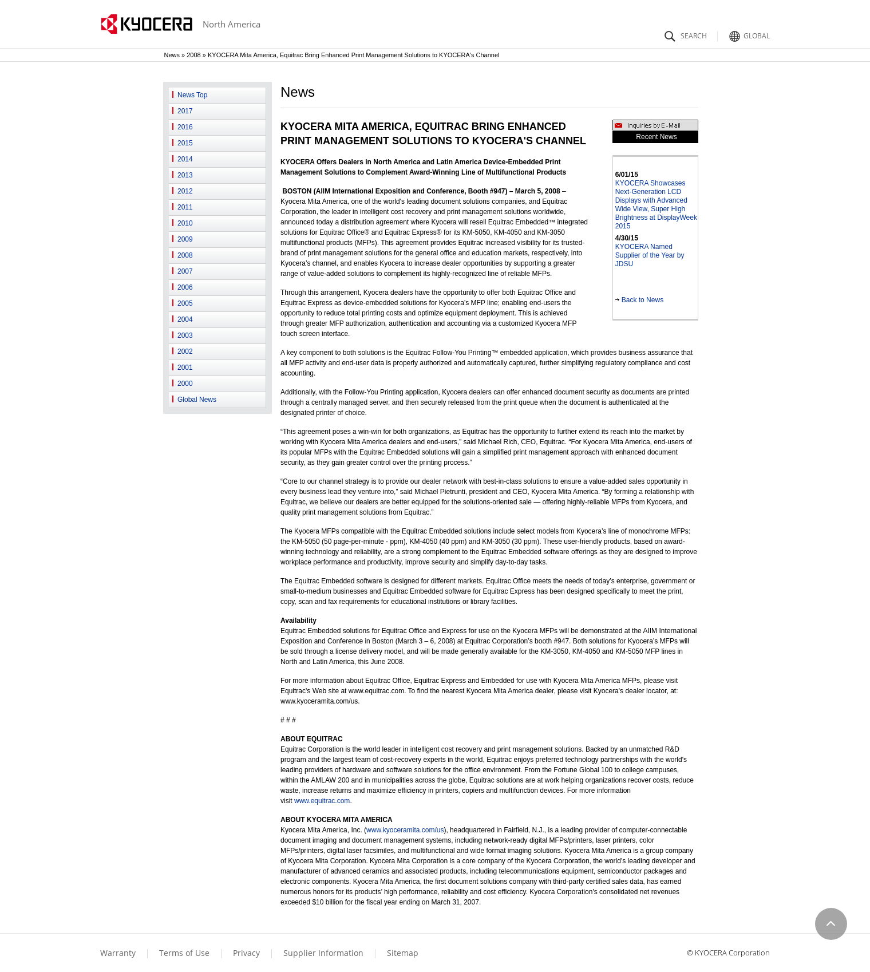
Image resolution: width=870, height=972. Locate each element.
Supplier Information (323, 952)
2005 (185, 303)
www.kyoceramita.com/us (405, 830)
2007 (185, 271)
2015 (185, 143)
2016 (185, 127)
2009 (185, 239)
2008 (193, 55)
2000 (185, 384)
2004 (185, 319)
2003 (185, 335)
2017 (185, 111)
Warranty (118, 952)
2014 (185, 159)
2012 (185, 191)
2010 (185, 223)
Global (748, 32)
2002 (185, 351)
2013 (185, 175)
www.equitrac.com (322, 801)
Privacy (246, 952)
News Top (192, 95)
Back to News (639, 300)
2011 (185, 207)
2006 (185, 287)
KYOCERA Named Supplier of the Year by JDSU (650, 255)
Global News (196, 400)
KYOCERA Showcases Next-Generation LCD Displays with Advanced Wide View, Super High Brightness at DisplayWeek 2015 (656, 204)
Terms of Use (184, 952)
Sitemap (402, 952)
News (172, 55)
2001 (185, 367)
